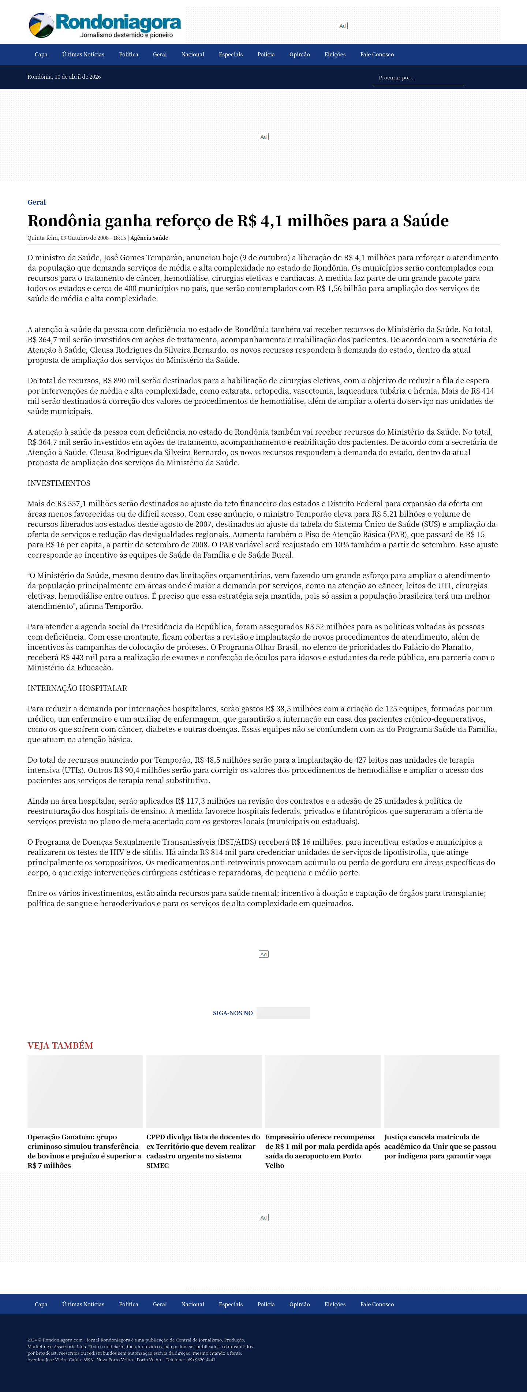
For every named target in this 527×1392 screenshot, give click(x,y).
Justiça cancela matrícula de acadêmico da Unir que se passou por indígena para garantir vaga (440, 1146)
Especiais (231, 54)
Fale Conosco (377, 54)
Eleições (335, 54)
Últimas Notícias (83, 54)
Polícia (266, 54)
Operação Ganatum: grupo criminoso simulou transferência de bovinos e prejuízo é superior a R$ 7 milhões (84, 1151)
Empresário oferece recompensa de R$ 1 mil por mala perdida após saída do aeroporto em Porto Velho (322, 1151)
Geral (160, 54)
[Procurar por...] (418, 76)
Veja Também (60, 1044)
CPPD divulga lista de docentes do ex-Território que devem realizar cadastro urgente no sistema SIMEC (203, 1151)
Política (128, 54)
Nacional (193, 54)
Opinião (299, 54)
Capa (41, 54)
